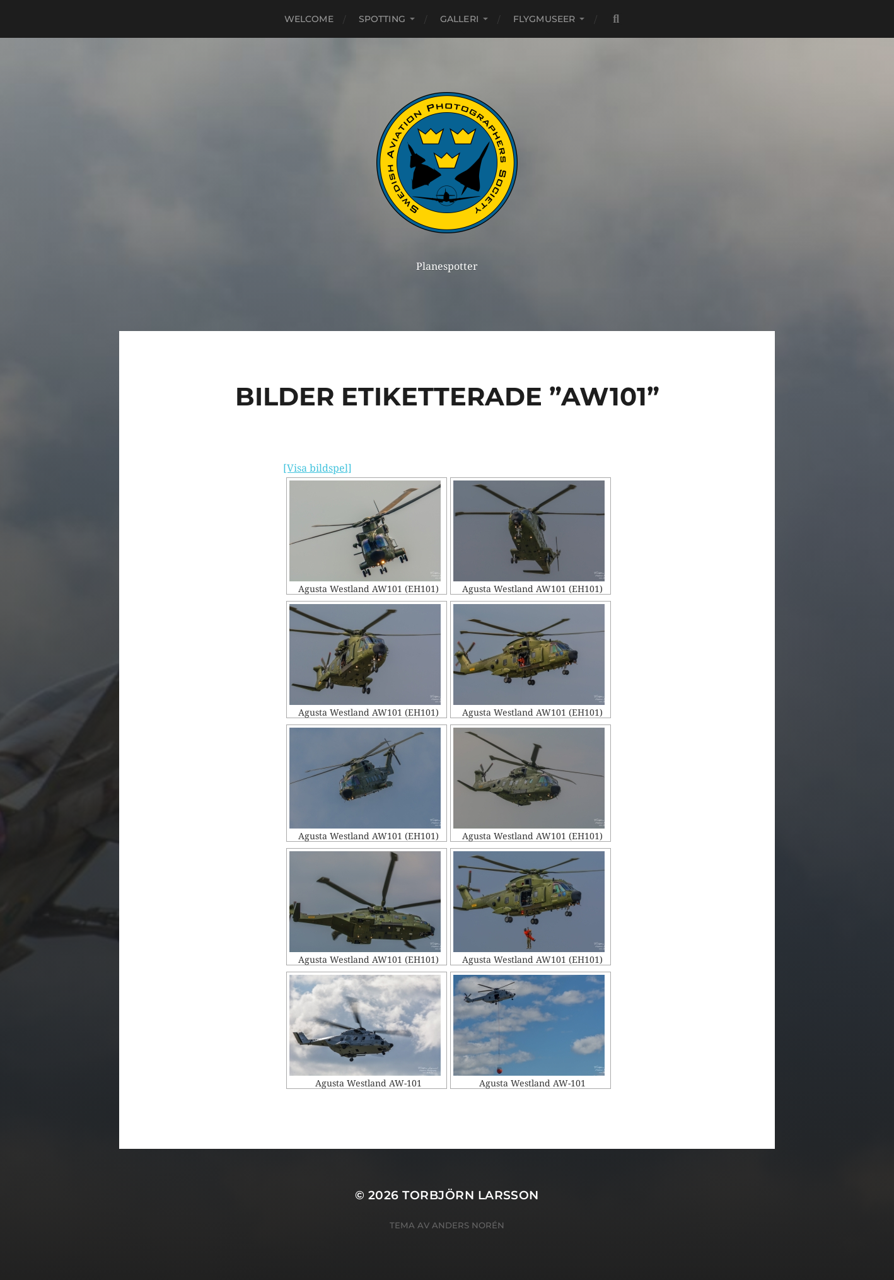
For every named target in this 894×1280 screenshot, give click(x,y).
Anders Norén (468, 1225)
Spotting (382, 19)
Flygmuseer (544, 19)
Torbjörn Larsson (470, 1195)
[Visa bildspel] (317, 468)
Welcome (309, 19)
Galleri (459, 19)
